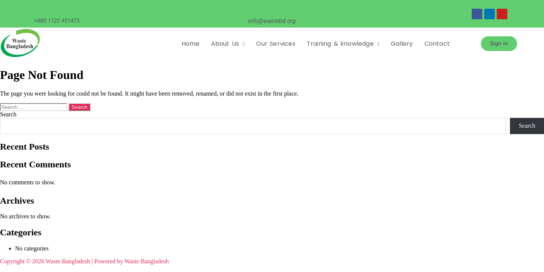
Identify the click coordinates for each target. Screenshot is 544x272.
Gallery (402, 43)
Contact (437, 43)
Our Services (275, 43)
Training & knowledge (343, 43)
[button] (228, 44)
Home (191, 43)
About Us (228, 43)
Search (8, 114)
